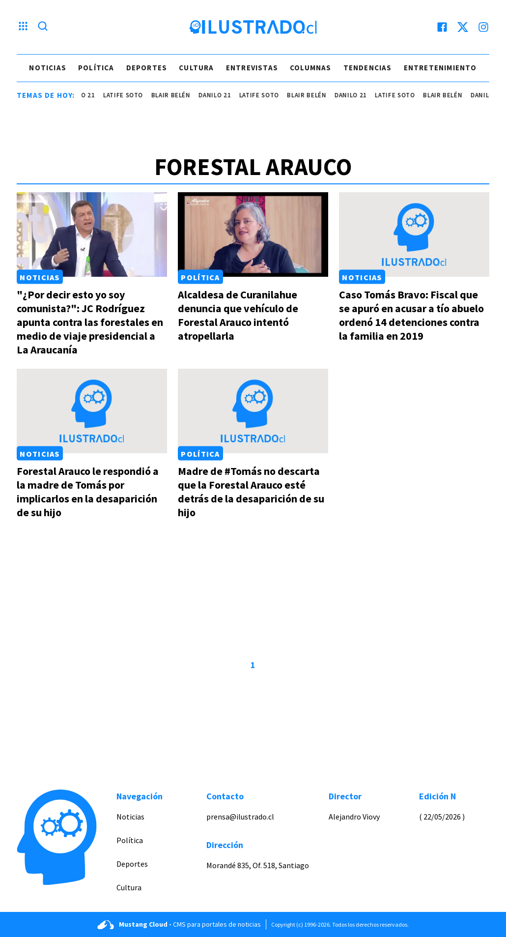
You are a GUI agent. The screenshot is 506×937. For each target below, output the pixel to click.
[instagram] (483, 27)
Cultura (196, 67)
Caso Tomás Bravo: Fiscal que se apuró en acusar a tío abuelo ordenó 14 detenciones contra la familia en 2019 (411, 315)
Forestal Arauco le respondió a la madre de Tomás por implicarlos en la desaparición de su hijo (88, 491)
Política (96, 67)
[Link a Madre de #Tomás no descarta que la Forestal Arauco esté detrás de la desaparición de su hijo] (253, 411)
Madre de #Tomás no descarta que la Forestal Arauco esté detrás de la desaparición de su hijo (251, 491)
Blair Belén (177, 95)
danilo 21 (86, 95)
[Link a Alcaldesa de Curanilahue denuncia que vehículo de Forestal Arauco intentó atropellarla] (253, 234)
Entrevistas (252, 67)
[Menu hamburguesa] (23, 27)
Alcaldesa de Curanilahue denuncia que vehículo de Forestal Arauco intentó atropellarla (238, 315)
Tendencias (367, 67)
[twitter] (462, 27)
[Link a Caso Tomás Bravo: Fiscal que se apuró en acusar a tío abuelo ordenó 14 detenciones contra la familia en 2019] (414, 234)
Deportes (147, 67)
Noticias (47, 67)
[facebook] (442, 27)
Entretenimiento (440, 67)
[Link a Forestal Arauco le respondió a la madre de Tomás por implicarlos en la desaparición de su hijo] (92, 411)
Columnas (311, 67)
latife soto (130, 95)
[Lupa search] (43, 27)
